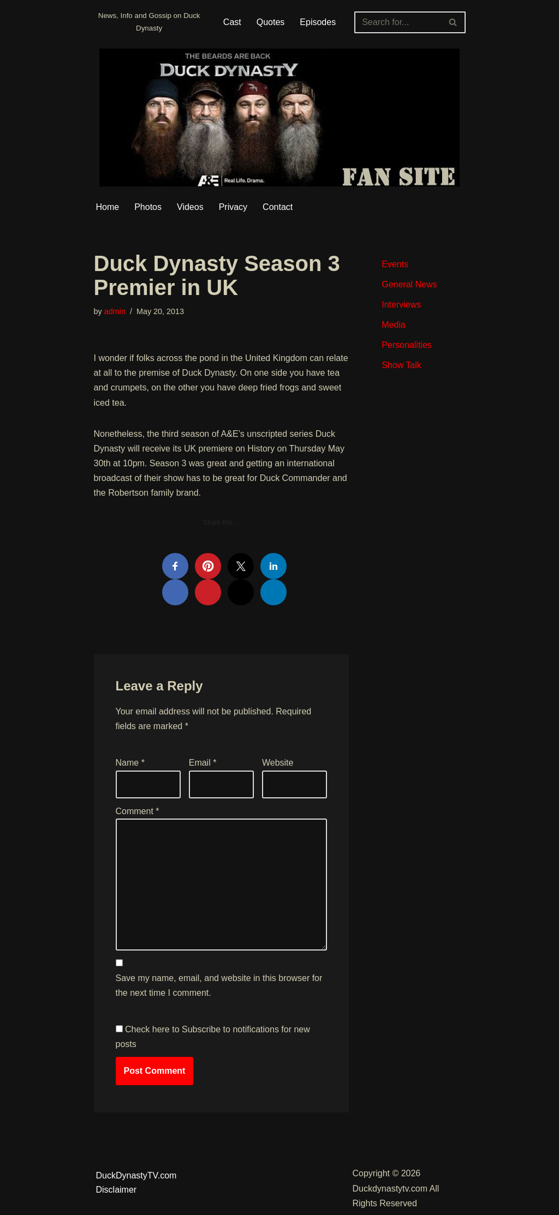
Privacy (233, 207)
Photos (148, 207)
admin (115, 311)
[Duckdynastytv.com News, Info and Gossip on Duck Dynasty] (149, 22)
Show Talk (401, 365)
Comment (137, 811)
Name (130, 762)
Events (395, 264)
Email (203, 762)
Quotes (271, 22)
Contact (278, 207)
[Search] (397, 22)
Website (278, 762)
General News (409, 284)
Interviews (401, 304)
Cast (232, 22)
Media (394, 324)
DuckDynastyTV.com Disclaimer (136, 1182)
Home (108, 207)
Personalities (407, 345)
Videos (190, 207)
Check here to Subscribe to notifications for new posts (213, 1037)
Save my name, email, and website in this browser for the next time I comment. (219, 985)
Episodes (318, 22)
